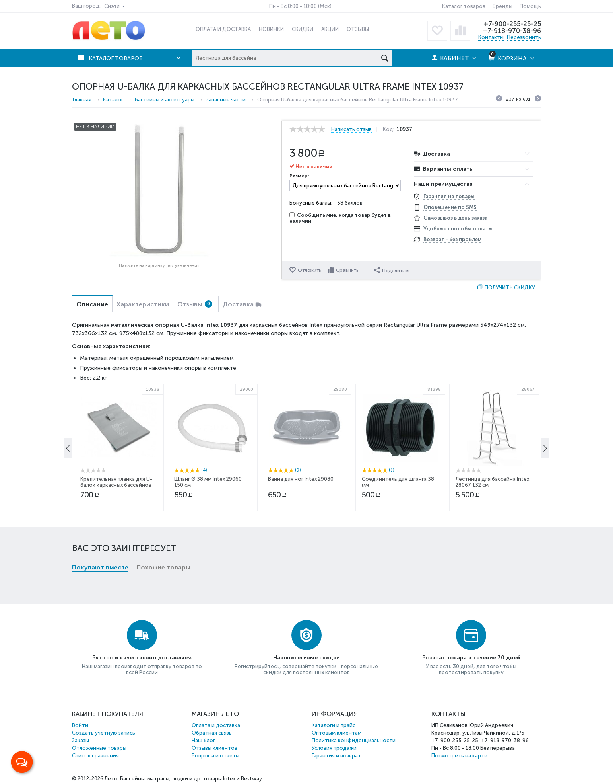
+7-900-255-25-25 (512, 24)
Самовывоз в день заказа (455, 218)
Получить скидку (510, 288)
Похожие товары (163, 437)
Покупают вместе (100, 437)
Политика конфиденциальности (354, 740)
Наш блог (203, 740)
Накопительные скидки (306, 657)
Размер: (299, 176)
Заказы (80, 740)
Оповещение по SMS (450, 207)
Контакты (491, 37)
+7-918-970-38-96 (511, 31)
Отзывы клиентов (214, 748)
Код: (390, 129)
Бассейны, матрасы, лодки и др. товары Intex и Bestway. (191, 779)
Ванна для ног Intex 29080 (301, 548)
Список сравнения (95, 756)
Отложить (309, 270)
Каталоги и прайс (333, 725)
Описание (92, 304)
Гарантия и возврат (336, 756)
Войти (80, 725)
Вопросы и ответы (215, 756)
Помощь (530, 6)
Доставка (238, 304)
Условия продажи (334, 748)
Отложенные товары (99, 748)
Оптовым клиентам (336, 733)
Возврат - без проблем (452, 239)
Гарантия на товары (449, 196)
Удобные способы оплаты (458, 229)
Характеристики (142, 304)
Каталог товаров (463, 6)
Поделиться (392, 270)
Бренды (502, 6)
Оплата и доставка (216, 725)
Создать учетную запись (103, 733)
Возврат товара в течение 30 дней (471, 657)
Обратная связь (212, 733)
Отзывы (194, 304)
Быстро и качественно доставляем (142, 657)
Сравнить (348, 270)
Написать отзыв (351, 129)
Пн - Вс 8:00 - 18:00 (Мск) (300, 6)
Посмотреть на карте (459, 756)
